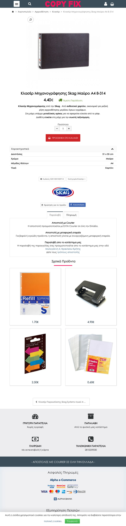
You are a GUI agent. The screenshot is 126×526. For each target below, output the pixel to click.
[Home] (13, 11)
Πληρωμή (71, 215)
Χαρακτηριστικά (20, 149)
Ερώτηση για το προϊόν (53, 205)
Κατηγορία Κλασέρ (76, 179)
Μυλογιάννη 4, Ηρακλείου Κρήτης (63, 248)
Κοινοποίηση (77, 205)
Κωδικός (52, 179)
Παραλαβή (55, 215)
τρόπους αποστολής (68, 252)
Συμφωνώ (72, 521)
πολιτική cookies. (53, 521)
